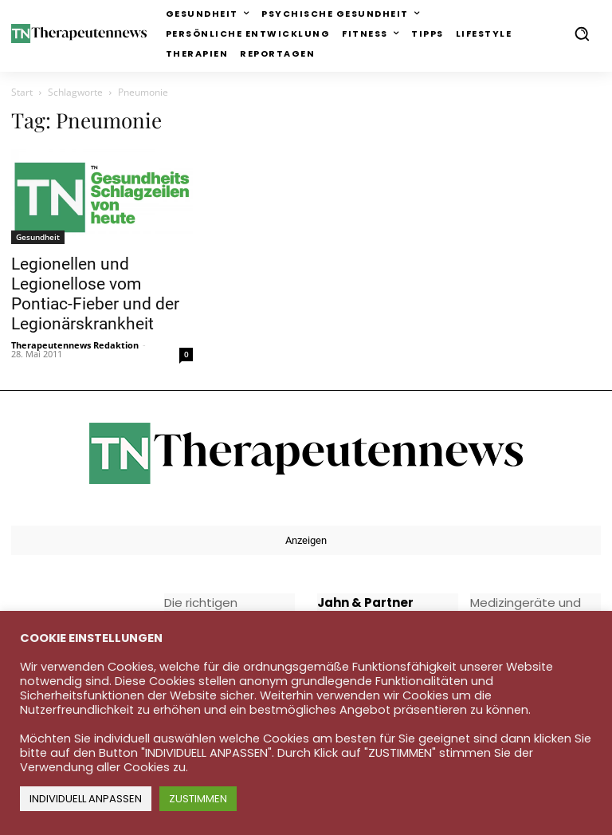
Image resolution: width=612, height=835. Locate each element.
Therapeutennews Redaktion (75, 345)
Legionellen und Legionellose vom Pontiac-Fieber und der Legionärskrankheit (95, 293)
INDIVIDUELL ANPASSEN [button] (85, 798)
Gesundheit (38, 236)
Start (22, 92)
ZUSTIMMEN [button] (198, 798)
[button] (582, 33)
